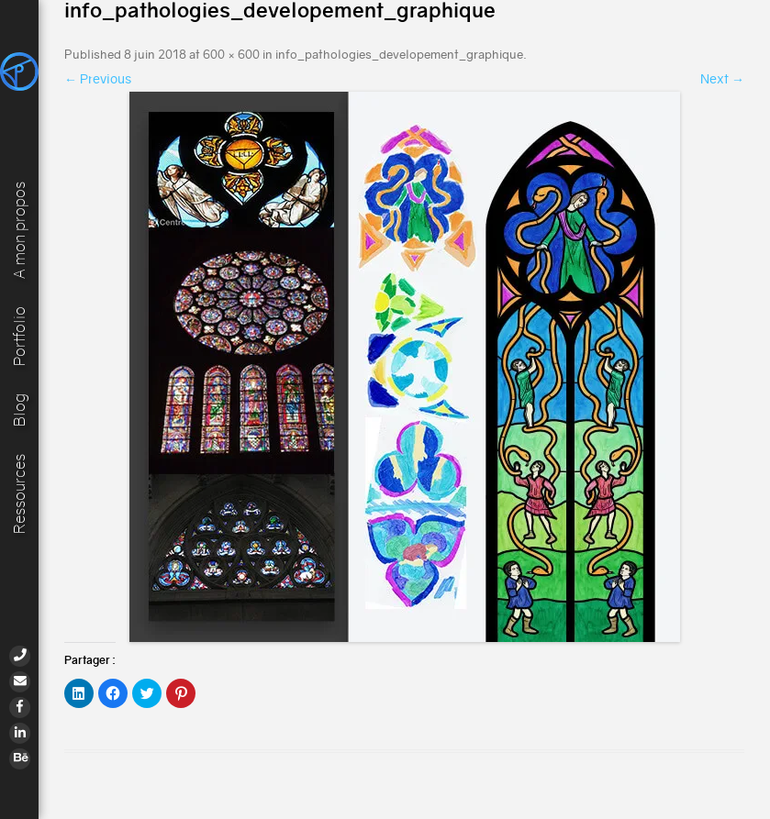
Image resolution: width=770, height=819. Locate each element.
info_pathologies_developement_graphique (399, 54)
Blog (20, 409)
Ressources (20, 494)
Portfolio (20, 334)
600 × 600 (231, 54)
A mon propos (20, 228)
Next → (722, 79)
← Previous (97, 79)
